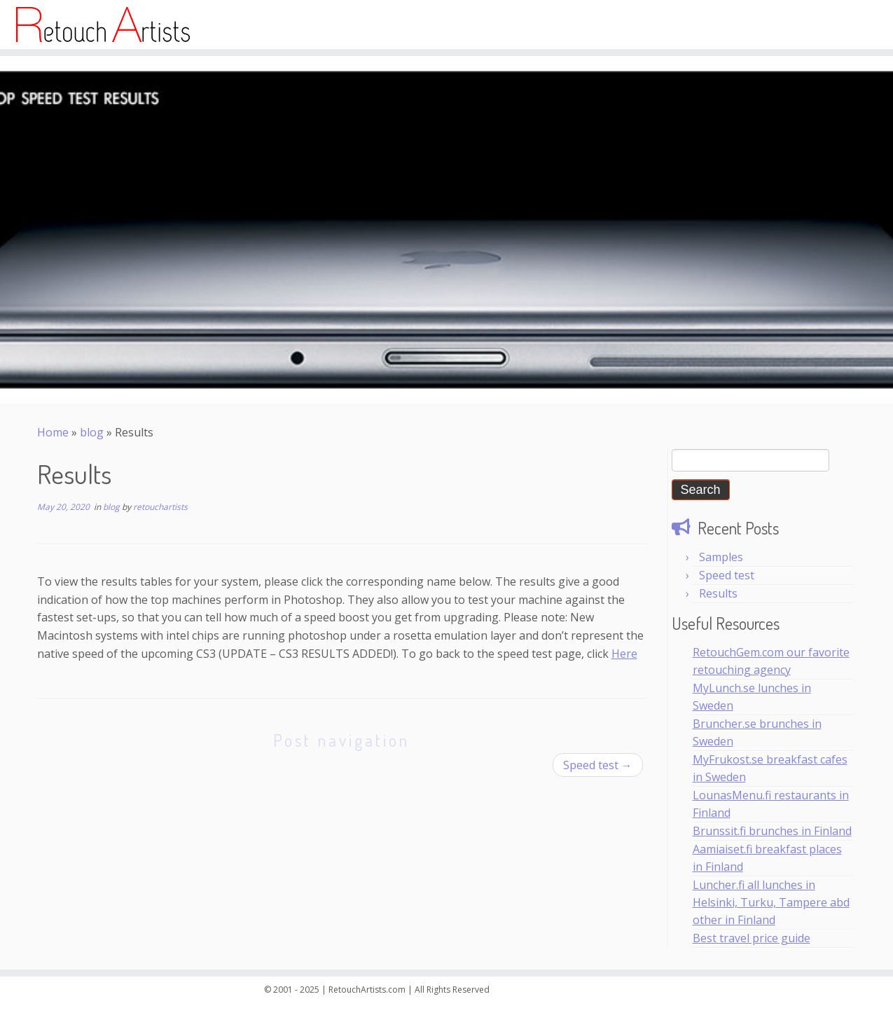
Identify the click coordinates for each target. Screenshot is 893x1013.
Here (624, 653)
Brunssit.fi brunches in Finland (772, 831)
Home (53, 432)
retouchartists (160, 507)
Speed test (597, 765)
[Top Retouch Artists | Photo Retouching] (103, 24)
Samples (721, 557)
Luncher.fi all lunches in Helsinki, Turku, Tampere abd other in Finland (771, 902)
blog (92, 432)
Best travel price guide (751, 938)
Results (718, 593)
